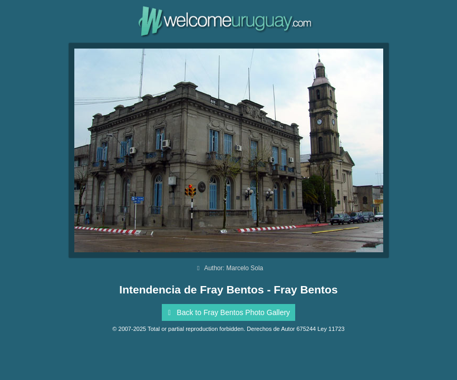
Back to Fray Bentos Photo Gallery (227, 312)
